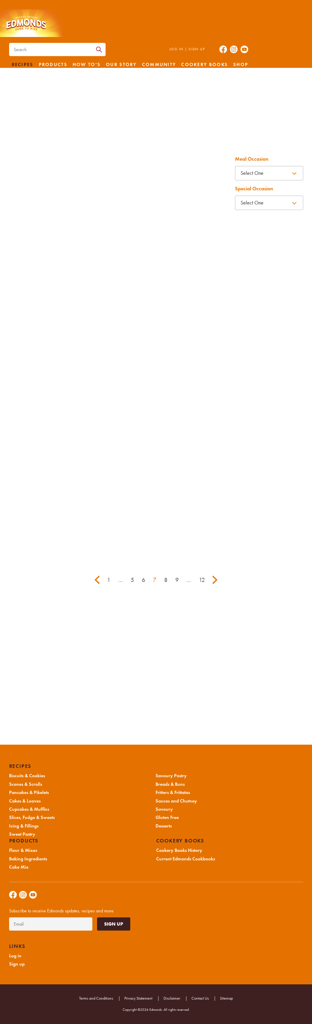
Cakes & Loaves (25, 801)
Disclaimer (171, 998)
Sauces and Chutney (176, 801)
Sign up (196, 49)
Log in (176, 49)
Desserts (164, 826)
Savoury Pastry (171, 775)
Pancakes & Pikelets (29, 792)
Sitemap (226, 998)
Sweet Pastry (22, 834)
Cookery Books (204, 64)
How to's (87, 64)
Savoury (164, 809)
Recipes (23, 64)
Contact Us (200, 998)
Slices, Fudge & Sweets (32, 817)
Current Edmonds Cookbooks (185, 859)
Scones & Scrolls (25, 784)
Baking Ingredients (28, 859)
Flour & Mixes (23, 850)
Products (53, 64)
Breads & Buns (170, 784)
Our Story (121, 64)
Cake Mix (19, 867)
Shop (240, 64)
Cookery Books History (179, 850)
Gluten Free (167, 817)
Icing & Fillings (24, 826)
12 (202, 579)
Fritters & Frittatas (173, 792)
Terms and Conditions (96, 998)
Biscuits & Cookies (27, 775)
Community (159, 64)
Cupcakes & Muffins (29, 809)
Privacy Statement (138, 998)
